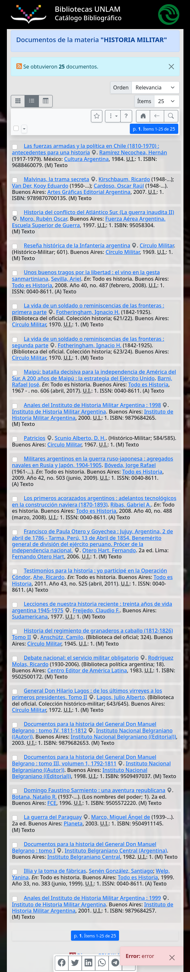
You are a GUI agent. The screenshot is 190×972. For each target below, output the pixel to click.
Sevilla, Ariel (66, 278)
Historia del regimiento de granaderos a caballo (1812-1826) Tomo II (92, 634)
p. (154, 128)
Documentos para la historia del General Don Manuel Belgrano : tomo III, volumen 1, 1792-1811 (84, 760)
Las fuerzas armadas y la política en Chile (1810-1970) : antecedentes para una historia (85, 149)
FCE (52, 803)
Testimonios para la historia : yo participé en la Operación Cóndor (89, 574)
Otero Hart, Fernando (109, 550)
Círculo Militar (157, 245)
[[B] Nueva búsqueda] (171, 116)
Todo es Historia (32, 285)
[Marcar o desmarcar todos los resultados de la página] (16, 128)
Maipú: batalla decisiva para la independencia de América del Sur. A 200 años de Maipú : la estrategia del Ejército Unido (94, 375)
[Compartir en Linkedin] (88, 963)
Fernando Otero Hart (38, 556)
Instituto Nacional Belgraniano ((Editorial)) (123, 736)
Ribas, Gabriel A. (131, 504)
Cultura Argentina (86, 159)
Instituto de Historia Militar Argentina (59, 411)
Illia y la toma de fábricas (55, 870)
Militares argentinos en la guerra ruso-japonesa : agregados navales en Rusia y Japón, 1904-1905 (92, 462)
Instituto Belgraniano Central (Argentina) (116, 850)
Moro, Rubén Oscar (43, 218)
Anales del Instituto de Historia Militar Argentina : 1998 (92, 405)
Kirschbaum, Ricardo (124, 179)
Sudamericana (30, 616)
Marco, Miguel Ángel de (120, 817)
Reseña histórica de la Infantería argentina (77, 245)
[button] (126, 116)
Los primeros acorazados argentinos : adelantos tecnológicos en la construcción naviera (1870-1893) (94, 501)
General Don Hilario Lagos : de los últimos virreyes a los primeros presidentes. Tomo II (87, 694)
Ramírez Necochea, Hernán (133, 152)
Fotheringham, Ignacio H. (88, 312)
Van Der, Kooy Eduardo (40, 185)
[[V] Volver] (157, 116)
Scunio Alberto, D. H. (80, 438)
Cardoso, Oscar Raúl (119, 185)
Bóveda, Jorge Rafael (130, 465)
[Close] (171, 66)
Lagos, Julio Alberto (120, 697)
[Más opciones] (113, 116)
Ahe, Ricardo (48, 577)
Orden (121, 87)
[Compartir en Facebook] (61, 963)
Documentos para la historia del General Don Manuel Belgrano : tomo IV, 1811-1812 (84, 727)
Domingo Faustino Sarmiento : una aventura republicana (94, 790)
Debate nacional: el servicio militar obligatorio (81, 657)
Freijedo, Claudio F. (96, 610)
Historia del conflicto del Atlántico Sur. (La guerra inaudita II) (99, 212)
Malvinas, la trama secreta (56, 179)
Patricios (34, 438)
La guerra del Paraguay (53, 817)
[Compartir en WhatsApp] (102, 963)
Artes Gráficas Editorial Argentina (88, 192)
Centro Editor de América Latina (87, 670)
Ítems (144, 101)
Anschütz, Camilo (61, 637)
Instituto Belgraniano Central (83, 856)
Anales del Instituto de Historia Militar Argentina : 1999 (92, 897)
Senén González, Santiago (121, 870)
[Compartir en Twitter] (75, 963)
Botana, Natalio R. (34, 796)
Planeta (73, 823)
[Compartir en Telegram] (115, 963)
